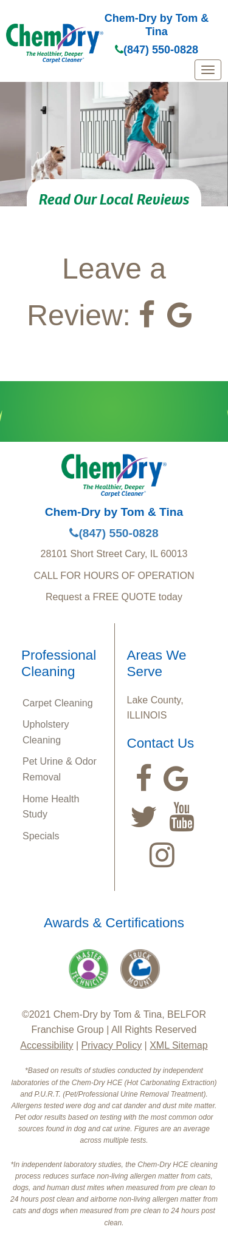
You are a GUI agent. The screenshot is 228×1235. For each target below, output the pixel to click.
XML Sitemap (178, 1045)
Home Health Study (50, 807)
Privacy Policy (111, 1045)
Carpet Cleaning (57, 703)
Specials (40, 836)
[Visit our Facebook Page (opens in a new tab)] (147, 315)
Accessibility (46, 1045)
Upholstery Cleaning (45, 732)
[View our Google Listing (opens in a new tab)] (179, 315)
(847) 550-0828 (156, 50)
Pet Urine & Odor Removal (59, 769)
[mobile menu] (208, 69)
